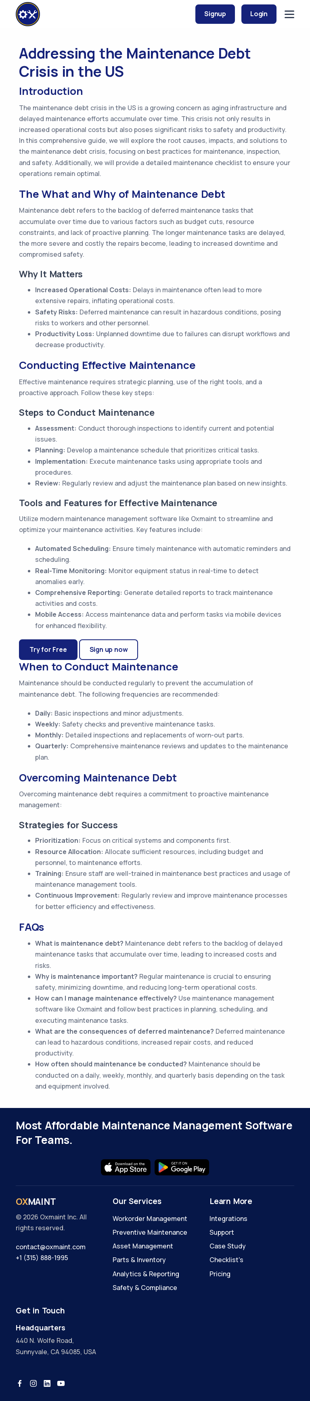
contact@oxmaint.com (51, 1246)
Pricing (219, 1273)
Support (221, 1232)
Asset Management (143, 1246)
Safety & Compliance (145, 1287)
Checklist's (226, 1259)
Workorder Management (150, 1218)
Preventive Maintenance (150, 1232)
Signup (215, 13)
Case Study (227, 1246)
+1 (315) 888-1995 (42, 1257)
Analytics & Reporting (146, 1273)
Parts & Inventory (139, 1259)
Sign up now (109, 649)
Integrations (228, 1218)
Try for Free (48, 649)
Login (259, 13)
